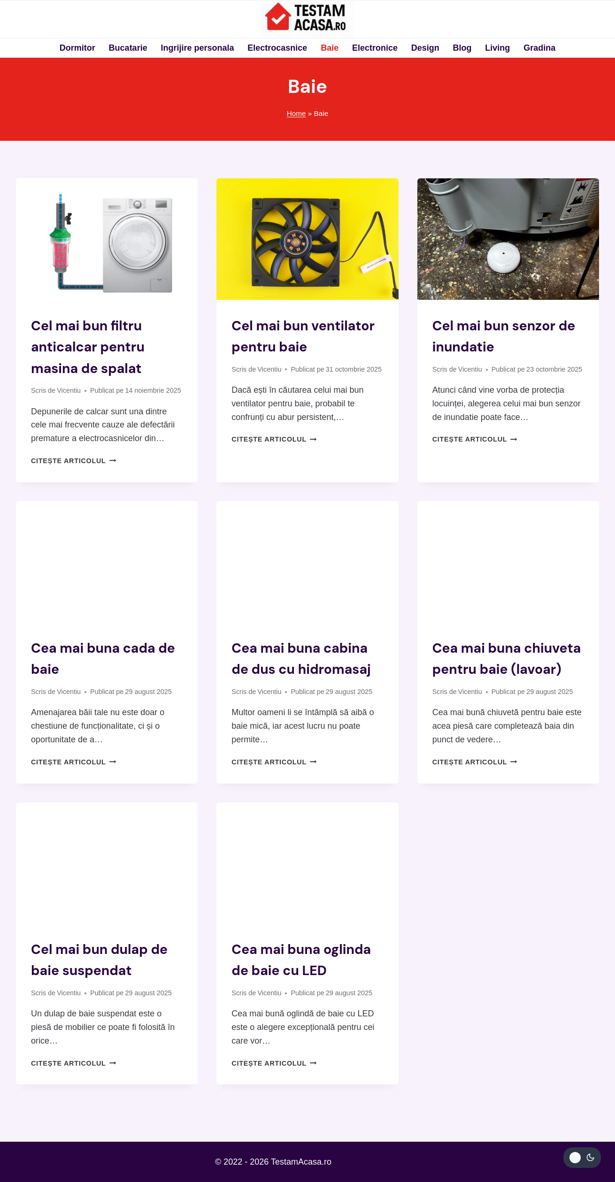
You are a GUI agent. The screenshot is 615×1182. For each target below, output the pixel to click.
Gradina (539, 48)
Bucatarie (128, 48)
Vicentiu (69, 390)
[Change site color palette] (582, 1157)
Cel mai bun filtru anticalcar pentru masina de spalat (91, 346)
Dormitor (77, 48)
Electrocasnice (277, 48)
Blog (462, 48)
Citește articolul (73, 460)
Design (425, 48)
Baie (329, 48)
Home (296, 113)
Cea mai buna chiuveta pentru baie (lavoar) (504, 668)
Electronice (375, 48)
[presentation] (107, 238)
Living (497, 48)
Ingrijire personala (197, 48)
